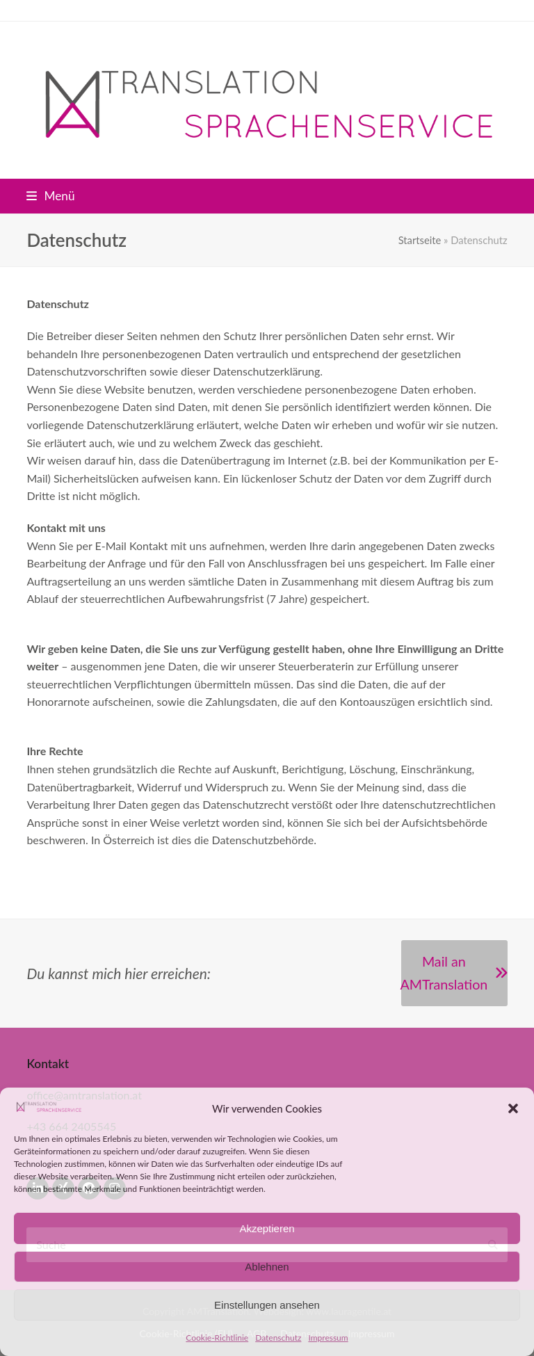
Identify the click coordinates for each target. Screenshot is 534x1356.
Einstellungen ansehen (267, 1305)
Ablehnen (267, 1267)
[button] (513, 1108)
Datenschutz (278, 1337)
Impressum (328, 1337)
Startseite (420, 240)
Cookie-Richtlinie (217, 1337)
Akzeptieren (266, 1228)
